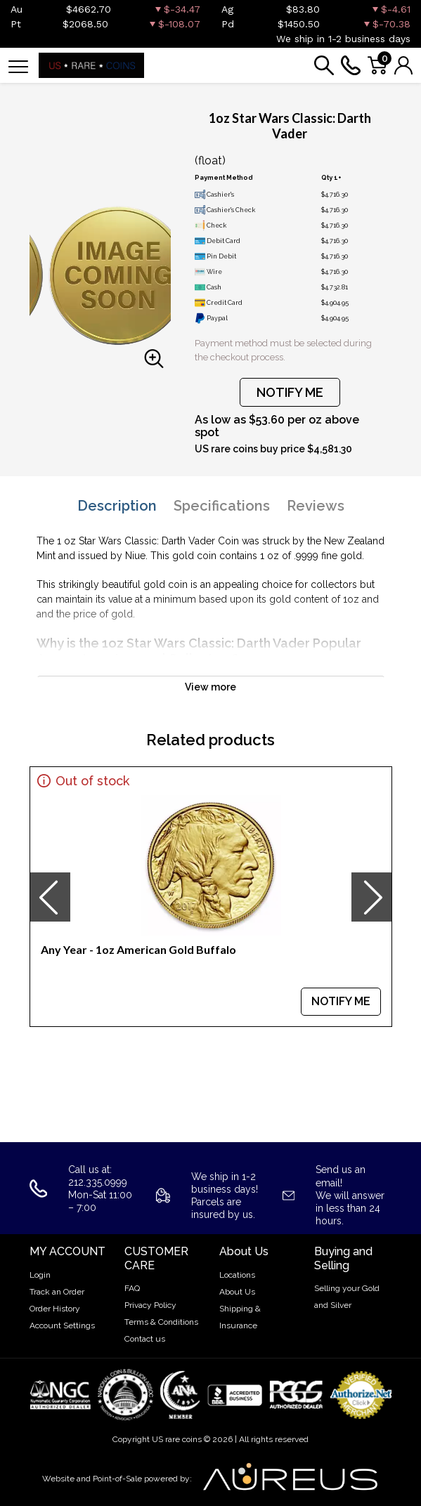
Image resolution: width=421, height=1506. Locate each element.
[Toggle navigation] (18, 65)
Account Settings (62, 1325)
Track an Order (57, 1292)
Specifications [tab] (222, 505)
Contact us (144, 1339)
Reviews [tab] (315, 505)
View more (210, 687)
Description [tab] (117, 505)
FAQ (132, 1288)
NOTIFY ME (290, 392)
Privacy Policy (150, 1305)
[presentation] (50, 897)
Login (40, 1275)
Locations (237, 1275)
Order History (55, 1309)
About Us (237, 1292)
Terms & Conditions (161, 1322)
